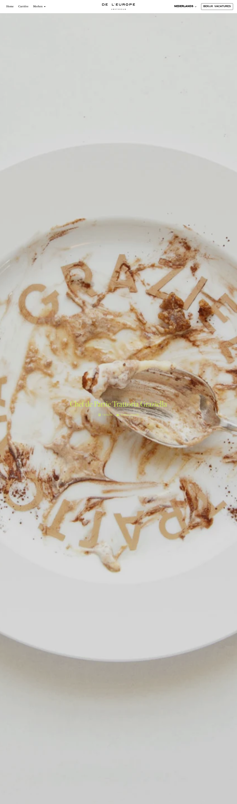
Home (10, 6)
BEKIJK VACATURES (217, 6)
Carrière (23, 6)
